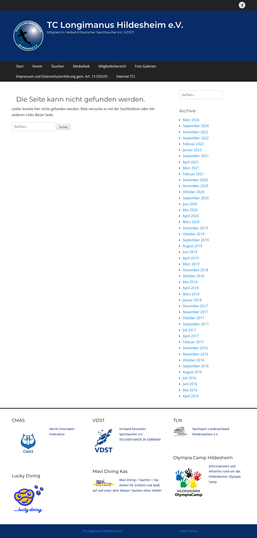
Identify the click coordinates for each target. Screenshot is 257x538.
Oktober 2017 (193, 318)
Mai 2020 (190, 210)
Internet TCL (126, 76)
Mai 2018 (190, 282)
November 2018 (195, 270)
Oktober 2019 (193, 234)
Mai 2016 (190, 390)
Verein (37, 66)
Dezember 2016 (195, 348)
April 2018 (191, 288)
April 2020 (191, 216)
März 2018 (191, 294)
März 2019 (191, 264)
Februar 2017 (193, 342)
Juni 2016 (190, 384)
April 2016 (191, 396)
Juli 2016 (189, 378)
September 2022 (196, 138)
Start (19, 66)
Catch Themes (188, 531)
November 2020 (195, 186)
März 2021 (191, 168)
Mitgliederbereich (112, 66)
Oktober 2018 (193, 276)
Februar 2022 (193, 144)
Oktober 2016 (193, 360)
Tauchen (57, 66)
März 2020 (191, 222)
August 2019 (192, 246)
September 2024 (196, 126)
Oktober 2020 (193, 192)
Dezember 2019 (195, 228)
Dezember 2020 (195, 180)
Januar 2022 (192, 150)
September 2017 (196, 324)
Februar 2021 (193, 174)
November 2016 (195, 354)
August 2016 (192, 372)
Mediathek (81, 66)
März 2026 (191, 120)
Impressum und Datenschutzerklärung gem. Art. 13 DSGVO (62, 76)
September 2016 (196, 366)
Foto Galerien (145, 66)
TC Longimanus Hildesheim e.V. (115, 25)
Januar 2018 (192, 300)
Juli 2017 (189, 330)
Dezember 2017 (195, 306)
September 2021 (196, 156)
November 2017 (195, 312)
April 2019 (191, 258)
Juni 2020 (190, 204)
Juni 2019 (190, 252)
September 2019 (196, 240)
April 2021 (191, 162)
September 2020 (196, 198)
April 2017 (191, 336)
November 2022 (195, 132)
